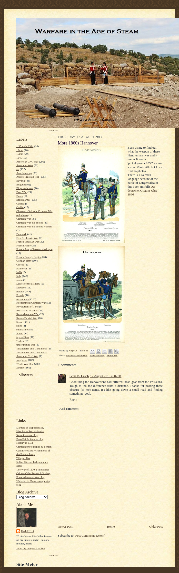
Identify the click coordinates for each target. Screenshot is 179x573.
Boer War (21, 192)
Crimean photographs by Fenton (33, 446)
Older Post (156, 526)
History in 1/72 (24, 442)
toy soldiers (22, 337)
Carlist (20, 207)
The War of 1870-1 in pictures (32, 469)
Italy (18, 276)
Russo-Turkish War (26, 318)
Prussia (20, 295)
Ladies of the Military (28, 283)
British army (23, 199)
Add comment (69, 408)
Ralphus (27, 531)
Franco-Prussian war (27, 241)
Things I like (23, 458)
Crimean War (23, 218)
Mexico (20, 287)
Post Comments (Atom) (90, 535)
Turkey (20, 340)
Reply (73, 399)
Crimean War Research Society (33, 473)
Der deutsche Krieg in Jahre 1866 (142, 190)
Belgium (21, 184)
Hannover (21, 268)
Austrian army (24, 173)
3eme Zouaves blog (27, 435)
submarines (22, 329)
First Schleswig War (27, 237)
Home (111, 526)
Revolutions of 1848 (27, 306)
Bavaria (20, 180)
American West (24, 165)
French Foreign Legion (28, 257)
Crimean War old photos (29, 222)
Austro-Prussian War (27, 176)
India (19, 272)
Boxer (19, 195)
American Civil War (27, 161)
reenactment (23, 298)
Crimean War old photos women (34, 226)
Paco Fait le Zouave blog (30, 439)
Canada (20, 203)
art (17, 169)
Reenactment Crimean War (31, 302)
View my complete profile (30, 548)
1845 (19, 157)
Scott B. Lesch (79, 376)
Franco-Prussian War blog (30, 477)
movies (20, 291)
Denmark (21, 234)
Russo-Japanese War (27, 314)
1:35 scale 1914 (24, 146)
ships (19, 325)
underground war (25, 344)
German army (23, 260)
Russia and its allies (27, 310)
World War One (24, 363)
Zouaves (21, 367)
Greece (20, 264)
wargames (21, 359)
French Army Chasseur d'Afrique (34, 249)
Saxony (20, 321)
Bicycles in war (24, 188)
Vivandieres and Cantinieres (31, 348)
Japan (19, 279)
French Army (23, 245)
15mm (19, 153)
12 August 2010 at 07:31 (105, 376)
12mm (19, 150)
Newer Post (65, 526)
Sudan (19, 333)
